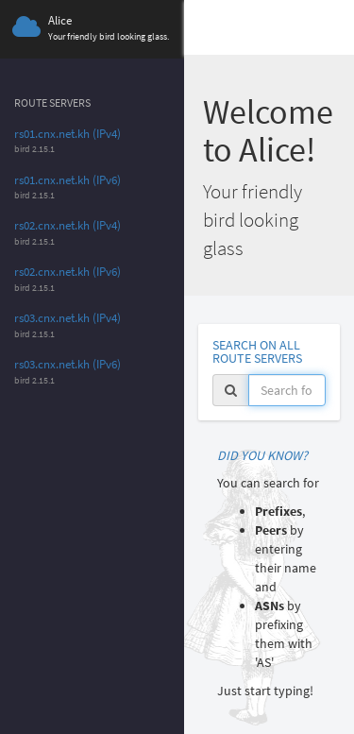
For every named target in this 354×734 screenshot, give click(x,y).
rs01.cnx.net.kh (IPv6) (67, 180)
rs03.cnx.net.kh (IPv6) (67, 364)
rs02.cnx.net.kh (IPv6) (67, 272)
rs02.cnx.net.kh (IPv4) (67, 225)
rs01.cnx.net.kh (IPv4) (67, 134)
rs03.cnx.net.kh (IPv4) (67, 318)
